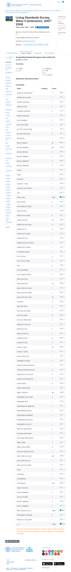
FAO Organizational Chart (10, 561)
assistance (9, 83)
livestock (8, 132)
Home (6, 10)
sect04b (8, 184)
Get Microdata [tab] (50, 53)
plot (7, 143)
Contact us (14, 568)
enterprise (8, 109)
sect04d (8, 190)
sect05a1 (8, 192)
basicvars (8, 86)
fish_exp (8, 115)
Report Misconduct (20, 569)
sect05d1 (8, 207)
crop (7, 99)
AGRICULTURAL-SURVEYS (41, 10)
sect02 (7, 163)
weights (8, 227)
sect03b (8, 178)
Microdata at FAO (36, 5)
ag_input (8, 77)
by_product (9, 91)
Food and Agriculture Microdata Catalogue (21, 10)
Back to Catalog (12, 541)
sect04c (8, 187)
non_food (8, 135)
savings (8, 146)
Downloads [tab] (38, 53)
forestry (8, 121)
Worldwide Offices (30, 560)
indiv (7, 130)
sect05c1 (8, 201)
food (7, 118)
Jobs (7, 568)
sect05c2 (8, 204)
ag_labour (8, 80)
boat (7, 88)
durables (8, 102)
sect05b (8, 198)
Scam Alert (9, 569)
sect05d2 (8, 210)
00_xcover (8, 65)
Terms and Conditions (26, 568)
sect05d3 (8, 212)
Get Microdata (42, 27)
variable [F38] (24, 12)
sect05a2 (8, 195)
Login (58, 2)
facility (7, 112)
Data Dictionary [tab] (26, 53)
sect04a (8, 181)
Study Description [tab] (12, 53)
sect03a (8, 175)
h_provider (8, 124)
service (8, 215)
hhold (7, 127)
